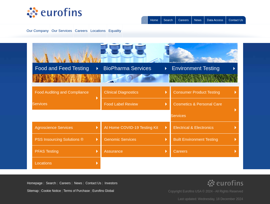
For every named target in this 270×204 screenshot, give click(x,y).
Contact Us (236, 20)
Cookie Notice (51, 191)
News (198, 20)
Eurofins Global (103, 191)
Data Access (215, 20)
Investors (111, 183)
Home (154, 20)
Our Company (38, 31)
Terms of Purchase (77, 191)
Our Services (61, 31)
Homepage (34, 183)
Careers (183, 20)
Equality (114, 31)
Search (168, 20)
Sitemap (32, 191)
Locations (98, 31)
